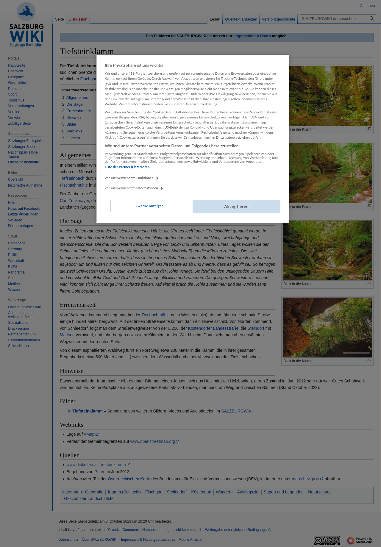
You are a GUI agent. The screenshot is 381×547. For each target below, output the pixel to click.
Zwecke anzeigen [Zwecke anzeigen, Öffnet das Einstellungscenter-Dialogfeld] (150, 206)
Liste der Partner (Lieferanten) (128, 167)
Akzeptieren (236, 206)
